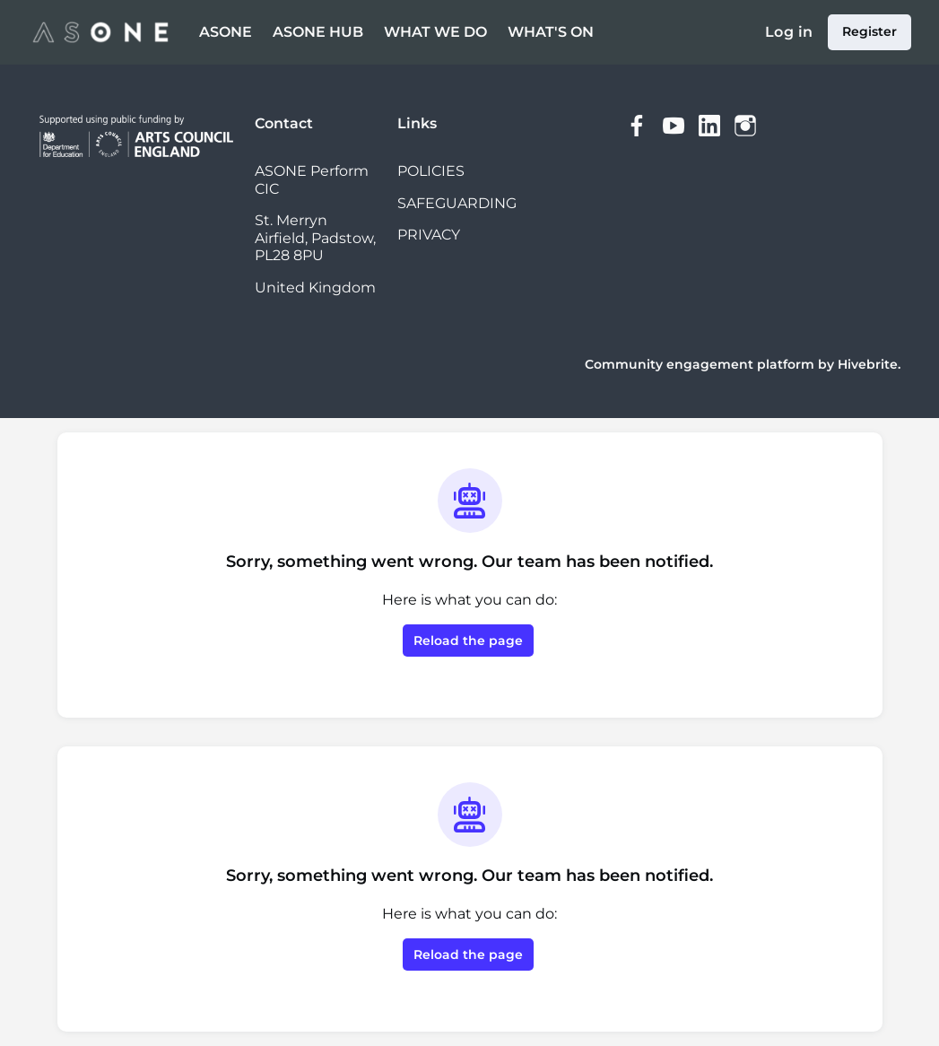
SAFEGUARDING (457, 203)
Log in (789, 31)
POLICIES (431, 170)
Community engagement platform (699, 364)
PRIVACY (428, 234)
